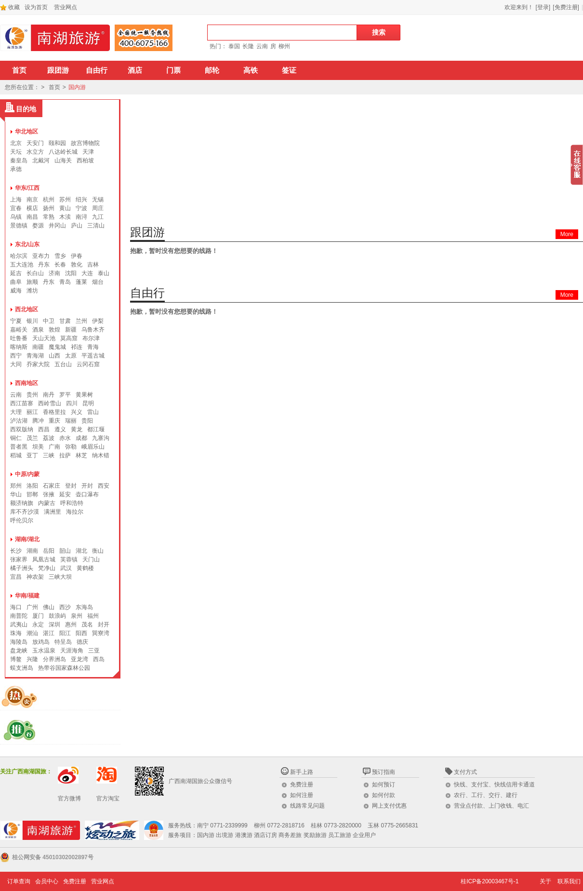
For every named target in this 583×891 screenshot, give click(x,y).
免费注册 (301, 784)
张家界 (18, 559)
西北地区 (26, 309)
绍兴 (81, 199)
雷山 (93, 412)
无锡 (98, 199)
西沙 (65, 607)
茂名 (87, 624)
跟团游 (58, 70)
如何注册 (301, 795)
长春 (60, 264)
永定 (38, 624)
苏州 (65, 199)
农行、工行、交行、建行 (485, 795)
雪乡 (60, 256)
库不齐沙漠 (24, 511)
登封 (71, 485)
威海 (16, 290)
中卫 (48, 321)
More (566, 234)
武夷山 (18, 624)
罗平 (65, 394)
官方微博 (69, 798)
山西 (54, 355)
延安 (65, 494)
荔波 (48, 438)
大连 (87, 273)
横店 (32, 208)
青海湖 (35, 355)
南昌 (32, 216)
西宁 (16, 355)
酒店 (135, 70)
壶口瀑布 (87, 494)
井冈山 (57, 225)
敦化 (76, 264)
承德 (16, 169)
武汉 (66, 568)
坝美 (38, 446)
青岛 (65, 282)
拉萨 (65, 455)
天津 (88, 151)
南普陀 (18, 615)
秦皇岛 (18, 160)
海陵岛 (18, 641)
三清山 (96, 225)
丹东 (44, 264)
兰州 (81, 321)
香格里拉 (54, 412)
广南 (54, 446)
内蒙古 (46, 503)
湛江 (48, 633)
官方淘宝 (107, 798)
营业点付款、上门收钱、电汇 (491, 805)
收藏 (10, 7)
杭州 (48, 199)
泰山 (103, 273)
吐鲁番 (18, 338)
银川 (32, 321)
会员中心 (46, 881)
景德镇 (18, 225)
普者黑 (18, 446)
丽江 (32, 412)
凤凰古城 (43, 559)
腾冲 (38, 420)
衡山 (98, 550)
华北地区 (26, 131)
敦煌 (54, 329)
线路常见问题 (307, 805)
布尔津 (91, 338)
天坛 (16, 151)
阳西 (81, 633)
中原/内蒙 (27, 474)
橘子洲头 (21, 568)
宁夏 (16, 321)
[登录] (543, 7)
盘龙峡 (18, 650)
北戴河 (41, 160)
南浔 (81, 216)
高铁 (250, 70)
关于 (545, 881)
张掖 (48, 494)
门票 (173, 70)
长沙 (16, 550)
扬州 (48, 208)
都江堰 (96, 429)
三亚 (94, 650)
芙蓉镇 (69, 559)
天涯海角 (71, 650)
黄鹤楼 (85, 568)
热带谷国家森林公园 (64, 668)
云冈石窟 (88, 364)
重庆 (54, 420)
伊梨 (98, 321)
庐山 (76, 225)
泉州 (76, 615)
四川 (72, 403)
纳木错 (100, 455)
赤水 (65, 438)
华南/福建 (27, 595)
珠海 (16, 633)
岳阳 (48, 550)
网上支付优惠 (389, 805)
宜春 (16, 208)
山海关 (63, 160)
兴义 (76, 412)
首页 (19, 70)
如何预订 (383, 784)
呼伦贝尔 (21, 520)
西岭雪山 (49, 403)
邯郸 (32, 494)
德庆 (82, 641)
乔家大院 (38, 364)
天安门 (35, 143)
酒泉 (38, 329)
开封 (87, 485)
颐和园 (57, 143)
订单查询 (18, 881)
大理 (16, 412)
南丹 (48, 394)
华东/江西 (27, 188)
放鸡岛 (41, 641)
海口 (16, 607)
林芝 (81, 455)
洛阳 (32, 485)
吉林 (93, 264)
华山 (16, 494)
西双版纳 (21, 429)
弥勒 (71, 446)
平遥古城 (93, 355)
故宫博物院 (85, 143)
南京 (32, 199)
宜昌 (16, 576)
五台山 (63, 364)
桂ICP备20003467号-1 (489, 881)
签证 (289, 70)
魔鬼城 (57, 347)
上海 (16, 199)
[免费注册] (566, 7)
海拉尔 (74, 511)
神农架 (35, 576)
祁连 (76, 347)
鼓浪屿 (57, 615)
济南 (54, 273)
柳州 (284, 46)
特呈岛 (63, 641)
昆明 (88, 403)
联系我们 (569, 881)
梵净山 (46, 568)
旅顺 (32, 282)
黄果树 (84, 394)
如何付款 (383, 795)
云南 (262, 46)
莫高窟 (69, 338)
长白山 (35, 273)
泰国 (234, 46)
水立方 (35, 151)
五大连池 (21, 264)
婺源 (38, 225)
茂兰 (32, 438)
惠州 (71, 624)
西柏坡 (85, 160)
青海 (93, 347)
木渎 (65, 216)
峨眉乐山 (93, 446)
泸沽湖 (18, 420)
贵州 (32, 394)
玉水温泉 (43, 650)
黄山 (65, 208)
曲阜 (16, 282)
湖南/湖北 (27, 539)
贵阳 (87, 420)
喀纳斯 (18, 347)
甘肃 (65, 321)
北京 (16, 143)
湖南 (32, 550)
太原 (71, 355)
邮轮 (212, 70)
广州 (32, 607)
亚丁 (32, 455)
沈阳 (71, 273)
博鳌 (16, 659)
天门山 (91, 559)
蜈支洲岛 (21, 668)
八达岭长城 (63, 151)
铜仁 (16, 438)
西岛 (99, 659)
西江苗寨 (21, 403)
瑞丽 (71, 420)
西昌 (44, 429)
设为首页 (36, 7)
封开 (103, 624)
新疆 (71, 329)
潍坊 (32, 290)
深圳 (54, 624)
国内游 (77, 87)
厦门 (38, 615)
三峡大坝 (60, 576)
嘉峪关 (18, 329)
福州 (93, 615)
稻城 (16, 455)
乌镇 (16, 216)
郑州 (16, 485)
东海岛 (84, 607)
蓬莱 (81, 282)
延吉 (16, 273)
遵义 (60, 429)
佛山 (48, 607)
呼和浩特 (71, 503)
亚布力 (41, 256)
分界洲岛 (54, 659)
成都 (81, 438)
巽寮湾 (100, 633)
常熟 (48, 216)
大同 (16, 364)
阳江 (65, 633)
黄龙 (76, 429)
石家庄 (51, 485)
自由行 (96, 70)
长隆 (248, 46)
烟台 (98, 282)
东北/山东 (27, 244)
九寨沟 (100, 438)
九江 (98, 216)
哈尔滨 (18, 256)
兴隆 (32, 659)
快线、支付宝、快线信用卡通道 (494, 784)
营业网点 (65, 7)
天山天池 (43, 338)
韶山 (65, 550)
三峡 (48, 455)
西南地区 (26, 383)
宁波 (81, 208)
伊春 (76, 256)
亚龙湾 (79, 659)
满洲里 (52, 511)
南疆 (38, 347)
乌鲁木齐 (93, 329)
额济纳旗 (21, 503)
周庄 (98, 208)
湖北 (81, 550)
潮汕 (32, 633)
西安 (103, 485)
